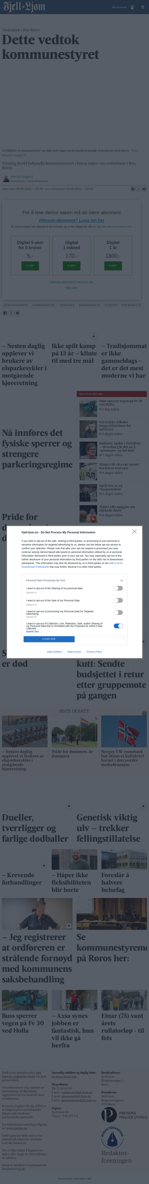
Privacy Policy (94, 651)
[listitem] (74, 580)
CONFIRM (49, 639)
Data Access (74, 651)
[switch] (118, 588)
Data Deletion (54, 651)
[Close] (135, 532)
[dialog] (74, 592)
